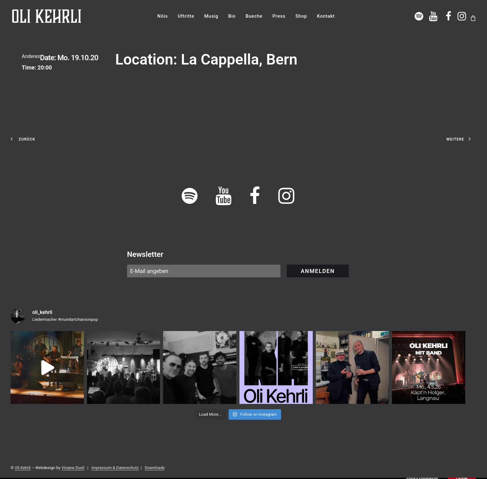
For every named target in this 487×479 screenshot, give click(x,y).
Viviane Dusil (72, 467)
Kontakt (326, 16)
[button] (419, 16)
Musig (211, 16)
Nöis (162, 16)
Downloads (155, 467)
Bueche (254, 16)
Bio (232, 16)
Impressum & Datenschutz (115, 467)
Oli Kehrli (22, 467)
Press (278, 16)
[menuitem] (162, 16)
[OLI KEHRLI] (47, 16)
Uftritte (186, 16)
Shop (301, 16)
